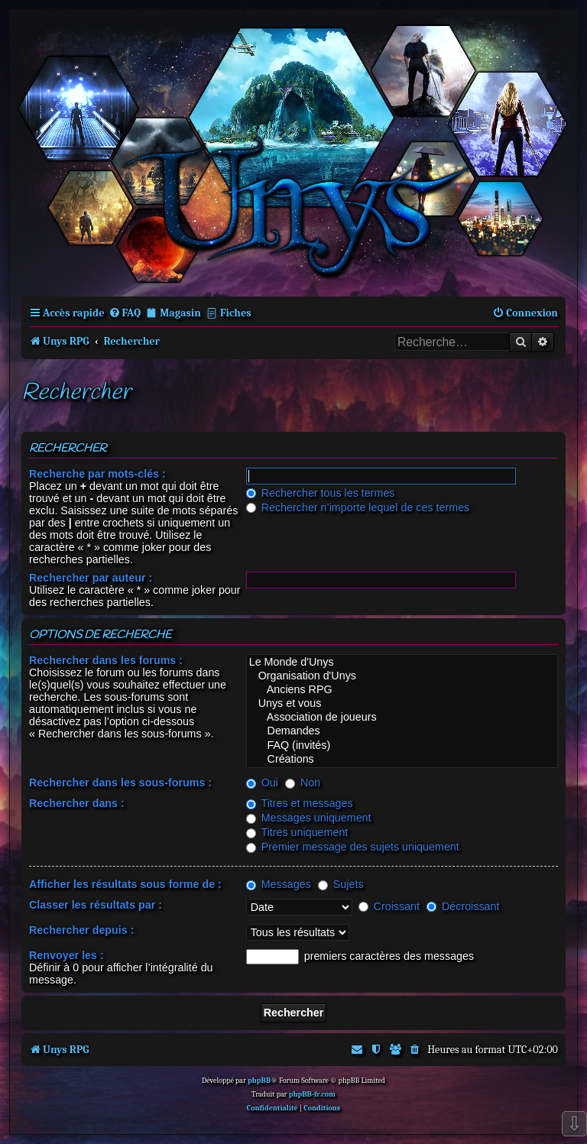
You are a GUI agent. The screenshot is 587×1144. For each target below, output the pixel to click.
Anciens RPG (402, 690)
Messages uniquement (308, 818)
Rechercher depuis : (81, 930)
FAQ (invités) (402, 746)
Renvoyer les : (66, 955)
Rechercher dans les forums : (106, 660)
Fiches (235, 312)
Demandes (402, 731)
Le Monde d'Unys (402, 662)
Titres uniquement (297, 832)
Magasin (180, 312)
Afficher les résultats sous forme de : (125, 884)
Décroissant (462, 906)
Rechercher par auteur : (90, 578)
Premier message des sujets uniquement (352, 847)
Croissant (389, 906)
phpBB (259, 1080)
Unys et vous (402, 704)
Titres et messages (299, 803)
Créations (402, 759)
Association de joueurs (402, 717)
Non (302, 782)
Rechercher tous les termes (320, 493)
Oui (262, 782)
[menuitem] (125, 313)
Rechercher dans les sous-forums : (120, 782)
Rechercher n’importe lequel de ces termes (358, 507)
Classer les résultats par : (95, 905)
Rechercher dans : (77, 803)
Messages (278, 884)
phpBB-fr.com (312, 1094)
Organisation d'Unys (402, 676)
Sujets (341, 884)
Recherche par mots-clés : (97, 474)
